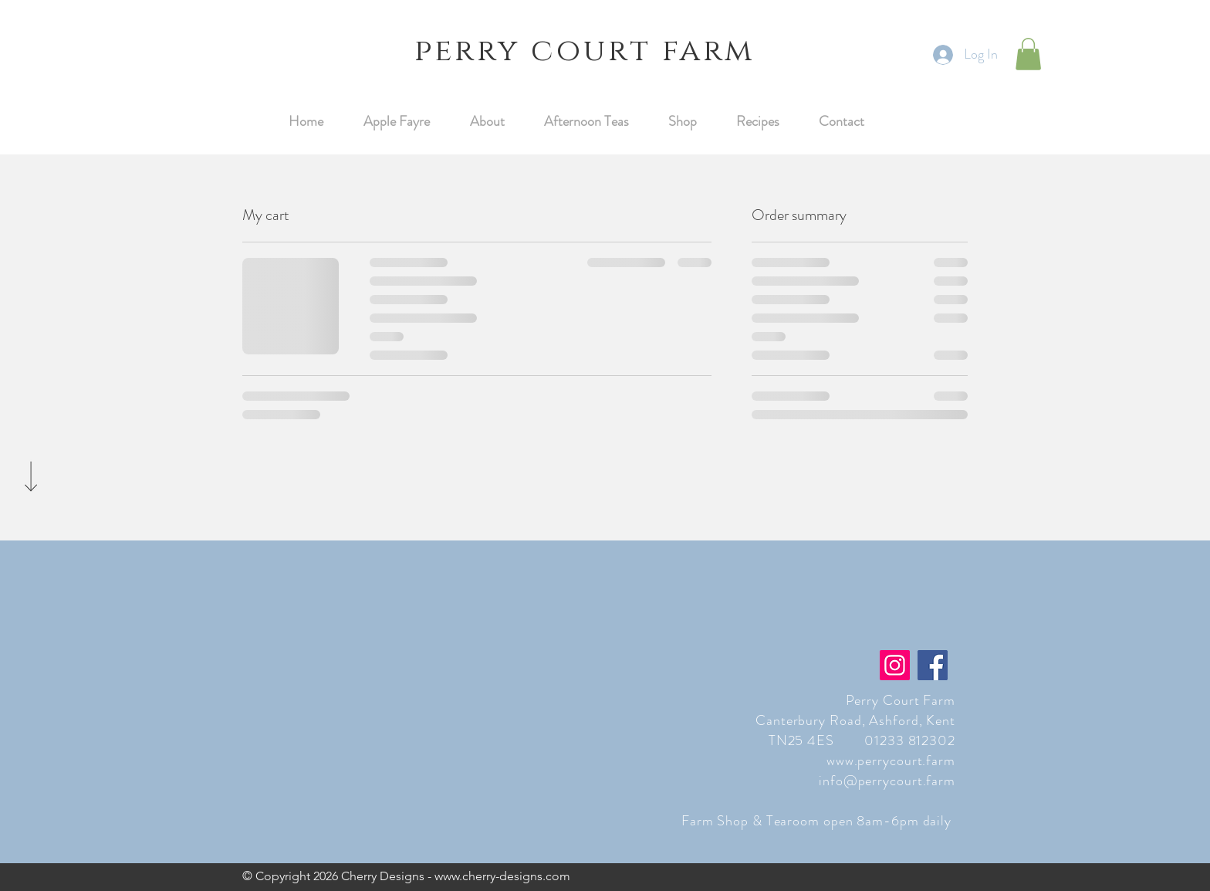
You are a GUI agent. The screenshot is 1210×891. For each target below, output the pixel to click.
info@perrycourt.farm (887, 781)
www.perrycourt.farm (890, 760)
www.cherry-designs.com (502, 876)
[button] (1028, 54)
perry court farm (584, 51)
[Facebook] (933, 665)
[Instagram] (895, 665)
